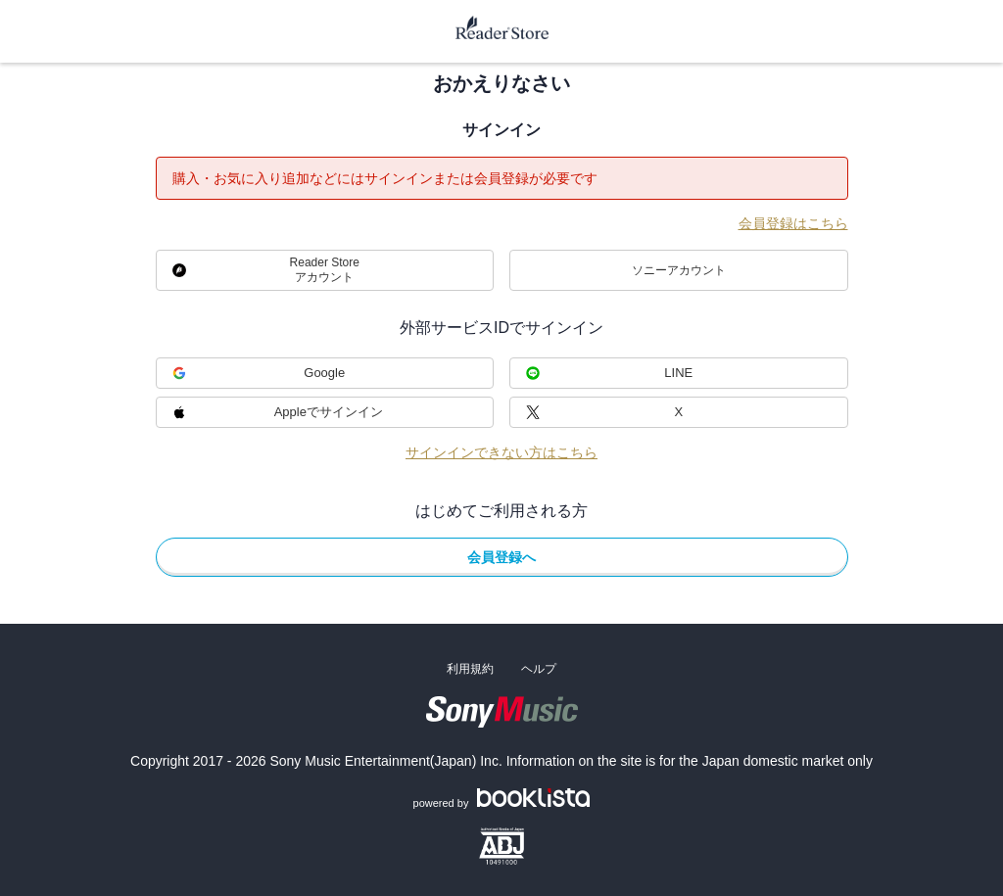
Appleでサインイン (328, 411)
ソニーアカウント (679, 270)
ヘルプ (538, 669)
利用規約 (470, 669)
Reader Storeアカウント (324, 270)
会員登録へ (501, 557)
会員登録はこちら (793, 223)
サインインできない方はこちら (501, 452)
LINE (678, 372)
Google (324, 372)
